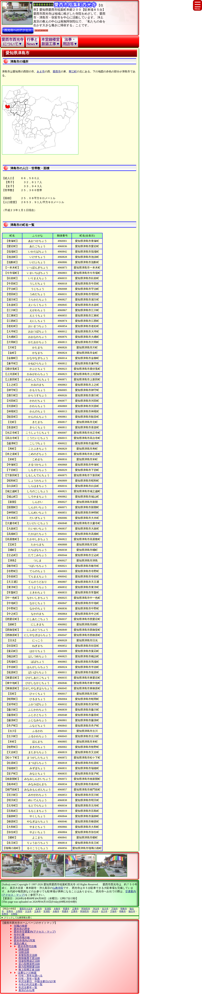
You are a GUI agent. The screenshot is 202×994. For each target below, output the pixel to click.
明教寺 (123, 908)
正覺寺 (75, 908)
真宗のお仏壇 (27, 990)
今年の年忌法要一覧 (31, 984)
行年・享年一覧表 (29, 978)
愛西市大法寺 (26, 908)
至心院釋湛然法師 (29, 964)
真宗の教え (20, 943)
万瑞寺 (114, 908)
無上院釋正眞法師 (29, 969)
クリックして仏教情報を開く (18, 917)
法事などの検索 (27, 972)
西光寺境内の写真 (24, 940)
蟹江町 (73, 71)
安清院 (48, 908)
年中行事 (19, 934)
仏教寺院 (58, 887)
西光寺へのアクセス (17, 30)
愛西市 (57, 71)
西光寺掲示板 (22, 937)
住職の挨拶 (20, 925)
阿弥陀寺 (85, 908)
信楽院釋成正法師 (29, 961)
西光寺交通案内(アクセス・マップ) (35, 931)
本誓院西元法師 (28, 955)
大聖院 (19, 911)
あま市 (41, 71)
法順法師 (24, 952)
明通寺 (66, 908)
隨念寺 (132, 911)
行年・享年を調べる (31, 975)
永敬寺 (57, 908)
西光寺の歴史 (22, 928)
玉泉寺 (38, 908)
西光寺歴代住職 (27, 946)
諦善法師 (24, 949)
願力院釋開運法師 (29, 966)
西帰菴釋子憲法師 (29, 958)
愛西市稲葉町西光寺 (75, 4)
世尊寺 (10, 911)
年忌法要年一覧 (28, 987)
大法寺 (28, 911)
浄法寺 (96, 908)
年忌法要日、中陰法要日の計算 (37, 981)
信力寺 (105, 908)
